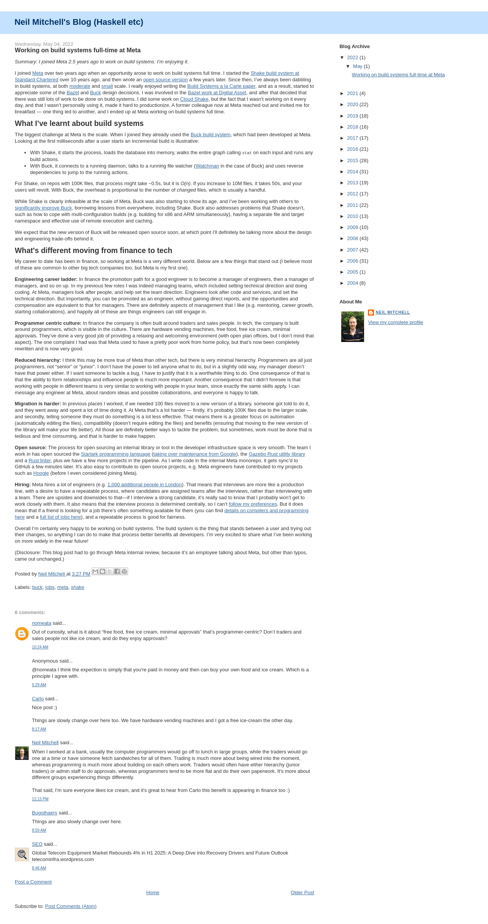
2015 (353, 160)
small (107, 86)
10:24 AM (40, 647)
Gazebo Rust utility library (277, 453)
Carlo (38, 698)
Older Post (302, 892)
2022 (353, 57)
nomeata (41, 623)
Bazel (73, 92)
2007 (353, 250)
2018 (353, 127)
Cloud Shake (194, 99)
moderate (79, 86)
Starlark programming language (115, 453)
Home (152, 892)
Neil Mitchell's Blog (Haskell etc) (78, 22)
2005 (353, 272)
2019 (353, 116)
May (358, 66)
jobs (50, 587)
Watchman (207, 165)
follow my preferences (253, 503)
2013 (353, 182)
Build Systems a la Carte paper (221, 86)
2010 (353, 216)
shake (77, 587)
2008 (353, 238)
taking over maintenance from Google (194, 453)
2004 (353, 283)
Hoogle (41, 473)
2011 (353, 205)
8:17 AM (39, 729)
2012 (353, 194)
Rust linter (40, 460)
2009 (353, 227)
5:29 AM (39, 684)
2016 (353, 149)
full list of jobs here (60, 516)
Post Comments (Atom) (70, 906)
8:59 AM (39, 830)
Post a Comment (33, 881)
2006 (353, 261)
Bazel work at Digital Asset (217, 92)
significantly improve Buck (43, 207)
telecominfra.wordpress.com (63, 859)
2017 (353, 138)
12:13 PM (40, 799)
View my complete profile (395, 322)
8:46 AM (39, 868)
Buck (95, 92)
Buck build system (211, 134)
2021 (353, 93)
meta (62, 587)
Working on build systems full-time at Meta (398, 74)
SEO (37, 844)
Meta (37, 73)
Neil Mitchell (52, 573)
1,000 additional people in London (145, 484)
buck (37, 587)
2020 (353, 104)
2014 (353, 171)
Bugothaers (45, 812)
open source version (165, 79)
